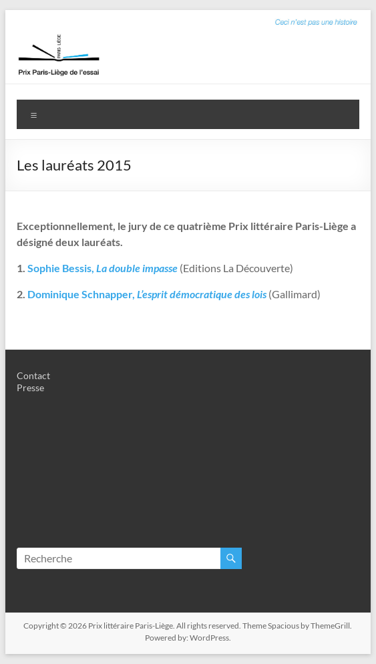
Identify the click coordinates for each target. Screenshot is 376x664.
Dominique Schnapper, (81, 294)
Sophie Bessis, (102, 267)
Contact (33, 375)
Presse (30, 387)
